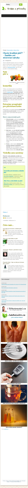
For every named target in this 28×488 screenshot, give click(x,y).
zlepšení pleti (10, 92)
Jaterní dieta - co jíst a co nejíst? (14, 361)
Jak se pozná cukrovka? (14, 383)
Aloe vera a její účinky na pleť (10, 238)
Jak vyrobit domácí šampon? (14, 427)
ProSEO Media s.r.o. (17, 481)
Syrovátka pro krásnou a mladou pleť (12, 228)
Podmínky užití (18, 480)
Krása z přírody (6, 480)
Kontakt (10, 480)
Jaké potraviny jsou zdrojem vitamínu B (14, 403)
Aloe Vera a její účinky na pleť (13, 180)
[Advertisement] (14, 32)
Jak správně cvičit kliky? (14, 342)
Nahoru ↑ (5, 212)
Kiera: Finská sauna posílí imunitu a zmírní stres (9, 287)
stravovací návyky (11, 67)
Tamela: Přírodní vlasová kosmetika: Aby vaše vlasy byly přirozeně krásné (13, 284)
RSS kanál (14, 480)
